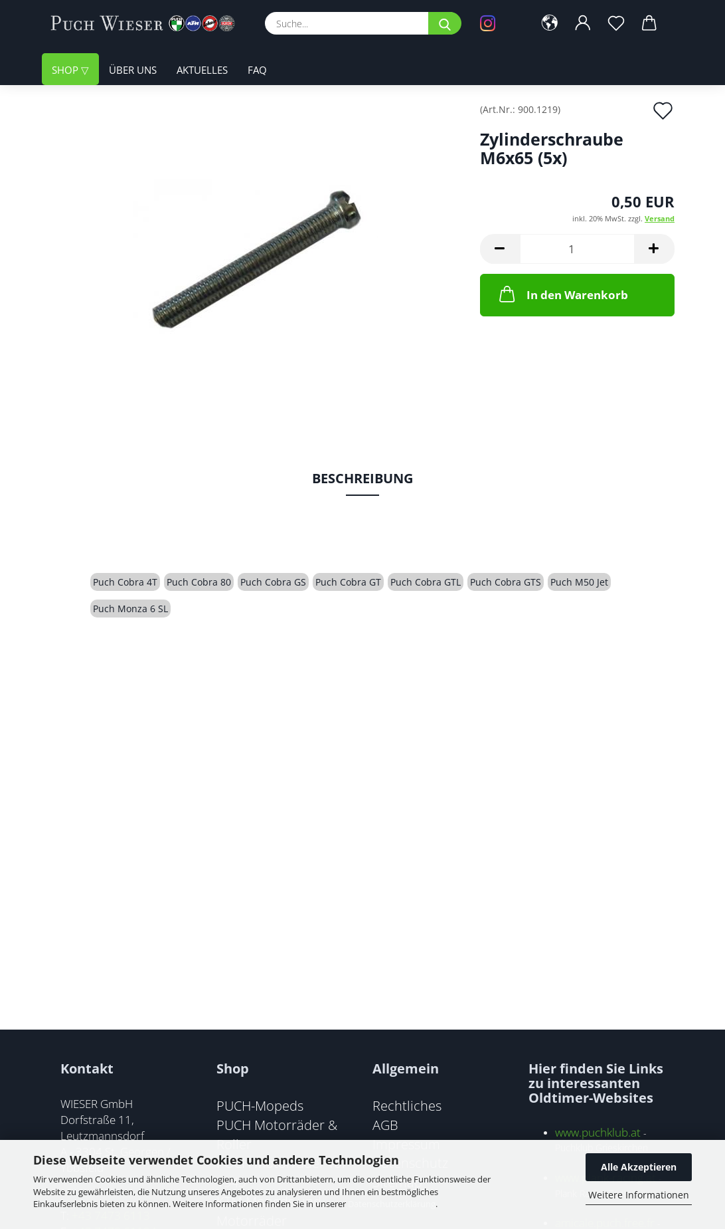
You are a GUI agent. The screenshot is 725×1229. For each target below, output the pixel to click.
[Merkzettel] (616, 23)
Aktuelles (202, 69)
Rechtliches (407, 1105)
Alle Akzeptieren (639, 1167)
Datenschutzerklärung (392, 1204)
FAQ (257, 69)
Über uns (133, 69)
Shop (66, 69)
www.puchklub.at (598, 1132)
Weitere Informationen (638, 1194)
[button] (549, 23)
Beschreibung (362, 478)
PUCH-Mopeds (259, 1105)
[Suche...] (444, 23)
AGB (385, 1124)
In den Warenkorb (562, 293)
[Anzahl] (577, 249)
